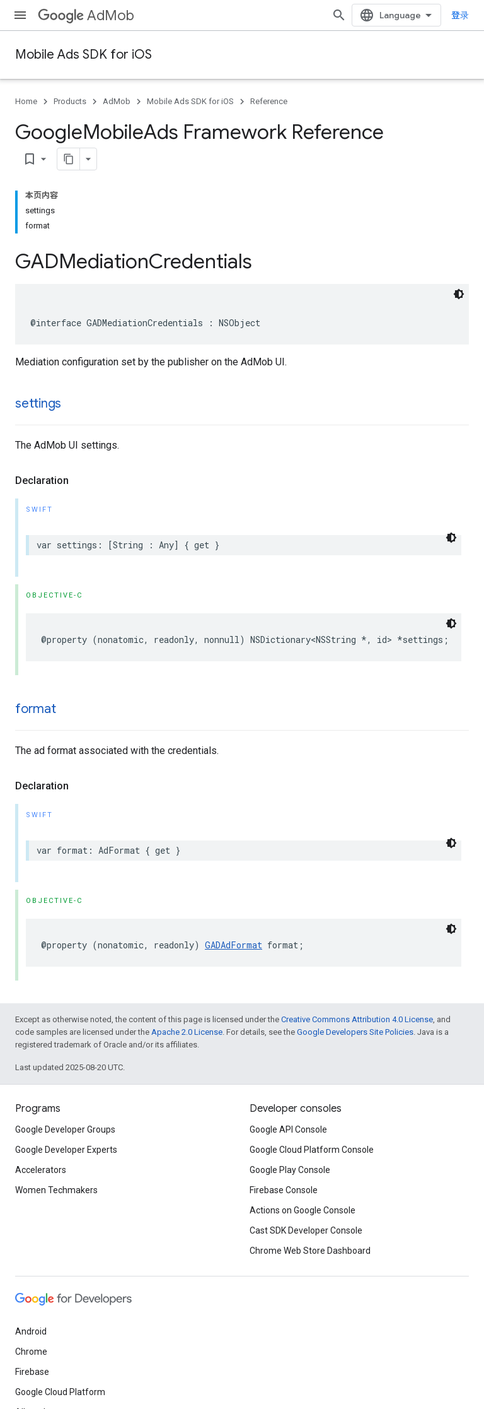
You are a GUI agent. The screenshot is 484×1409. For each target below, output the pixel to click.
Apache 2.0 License (186, 1032)
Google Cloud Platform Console (312, 1150)
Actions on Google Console (302, 1210)
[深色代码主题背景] (459, 294)
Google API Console (288, 1129)
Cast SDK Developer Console (306, 1230)
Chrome (31, 1352)
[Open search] (339, 15)
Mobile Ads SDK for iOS (83, 54)
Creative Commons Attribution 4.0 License (357, 1019)
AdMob (86, 15)
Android (31, 1331)
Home (26, 101)
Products (70, 101)
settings (38, 403)
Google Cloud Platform (60, 1392)
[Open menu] (20, 15)
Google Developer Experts (66, 1150)
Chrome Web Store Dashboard (310, 1251)
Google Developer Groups (65, 1129)
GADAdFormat (233, 945)
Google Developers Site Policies (355, 1032)
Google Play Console (290, 1170)
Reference (268, 101)
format (35, 709)
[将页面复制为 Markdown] (68, 159)
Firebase (32, 1372)
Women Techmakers (56, 1190)
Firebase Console (284, 1190)
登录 (460, 15)
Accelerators (40, 1170)
